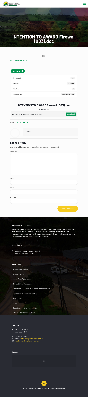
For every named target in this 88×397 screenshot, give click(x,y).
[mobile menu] (85, 4)
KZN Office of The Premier (22, 279)
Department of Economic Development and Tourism (31, 289)
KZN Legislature (18, 274)
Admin (28, 132)
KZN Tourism (17, 298)
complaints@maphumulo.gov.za (31, 339)
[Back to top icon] (44, 383)
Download (18, 71)
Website (13, 197)
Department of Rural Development (25, 308)
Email (12, 188)
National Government (20, 269)
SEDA (15, 303)
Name (12, 178)
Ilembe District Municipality (22, 284)
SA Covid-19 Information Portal (24, 313)
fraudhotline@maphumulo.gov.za (27, 341)
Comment (14, 151)
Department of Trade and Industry (25, 293)
